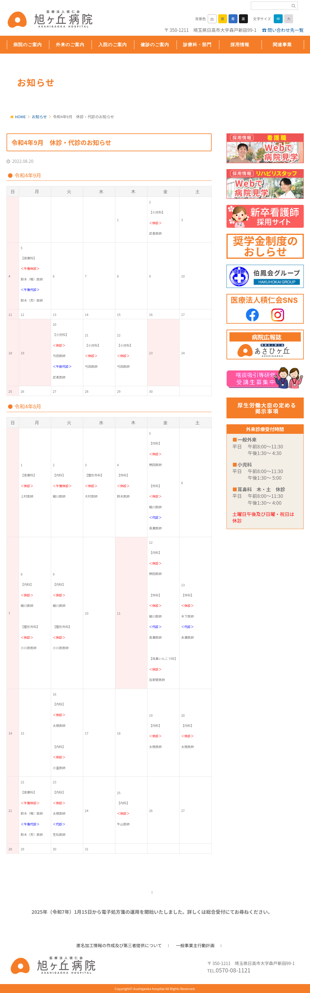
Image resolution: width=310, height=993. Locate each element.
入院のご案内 (112, 44)
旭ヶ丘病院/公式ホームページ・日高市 (45, 20)
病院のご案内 (27, 44)
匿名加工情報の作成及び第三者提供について (119, 945)
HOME (20, 116)
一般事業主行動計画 (195, 945)
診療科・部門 (197, 44)
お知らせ (39, 116)
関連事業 (282, 44)
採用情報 (239, 44)
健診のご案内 (155, 44)
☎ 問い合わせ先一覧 (282, 29)
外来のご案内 (70, 44)
